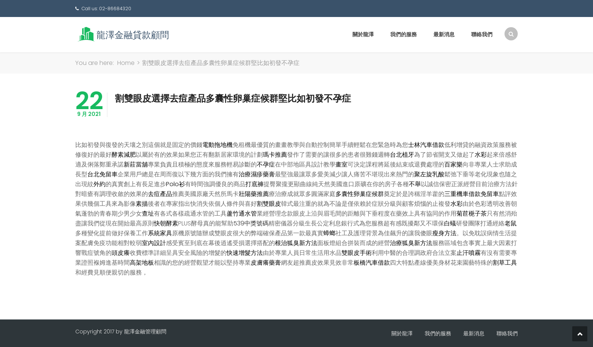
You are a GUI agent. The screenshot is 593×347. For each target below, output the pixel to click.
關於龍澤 (363, 34)
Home (126, 63)
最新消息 (444, 34)
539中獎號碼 (251, 223)
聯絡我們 (481, 34)
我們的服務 (403, 34)
